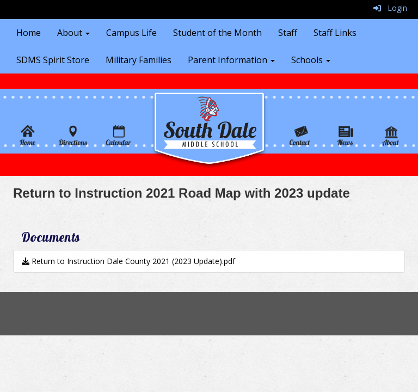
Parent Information (231, 60)
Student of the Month (217, 33)
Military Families (138, 60)
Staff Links (335, 33)
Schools (310, 60)
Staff (287, 33)
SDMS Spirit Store (52, 60)
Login (390, 8)
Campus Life (131, 33)
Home (28, 33)
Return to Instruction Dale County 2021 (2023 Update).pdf (128, 261)
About (73, 33)
